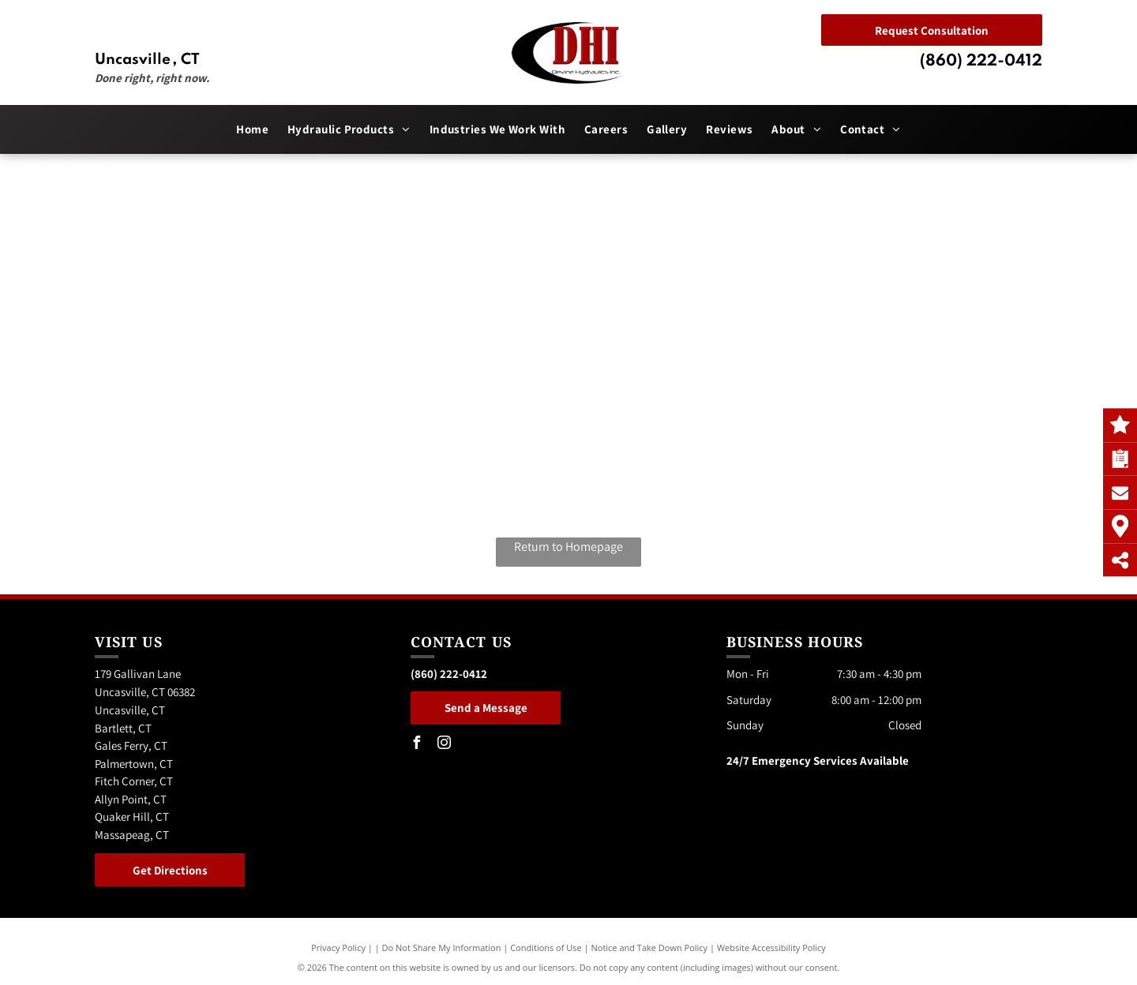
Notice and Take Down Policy (649, 947)
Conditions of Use (546, 947)
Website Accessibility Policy (771, 947)
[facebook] (417, 744)
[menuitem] (252, 130)
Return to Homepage (568, 546)
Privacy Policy (338, 947)
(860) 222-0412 (981, 61)
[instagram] (444, 744)
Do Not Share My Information (441, 947)
